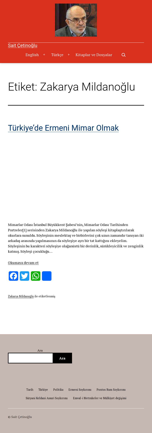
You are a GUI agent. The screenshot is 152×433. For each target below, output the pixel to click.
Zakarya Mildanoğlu (21, 296)
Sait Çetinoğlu (22, 45)
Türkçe (57, 54)
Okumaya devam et (23, 262)
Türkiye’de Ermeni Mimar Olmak (63, 128)
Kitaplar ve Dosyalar (94, 54)
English (32, 54)
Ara (40, 350)
